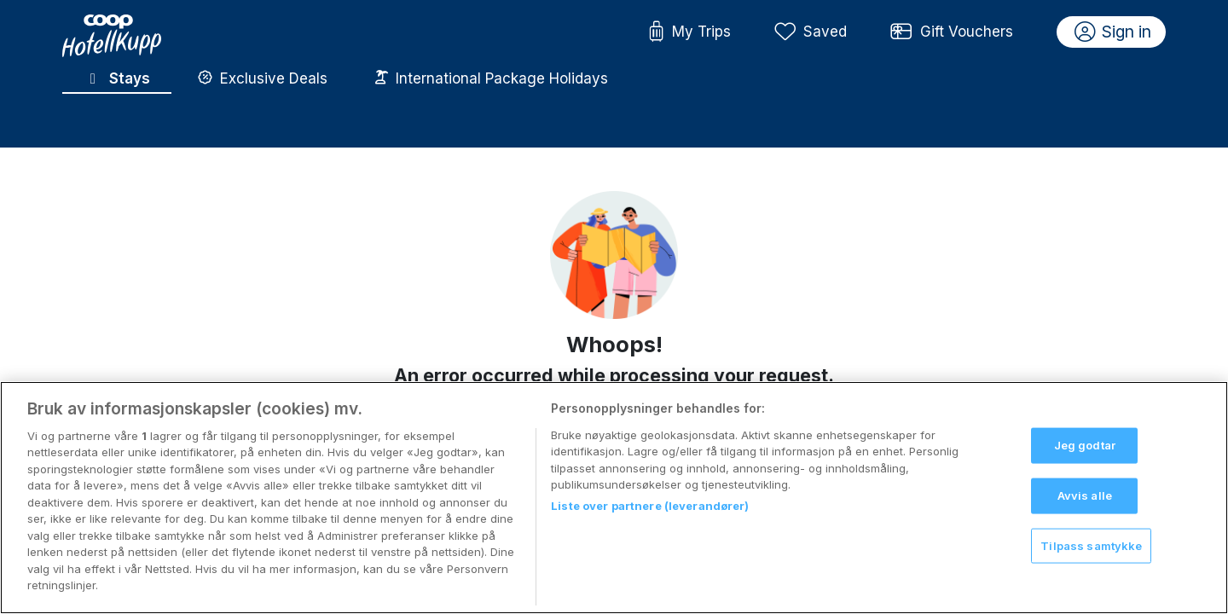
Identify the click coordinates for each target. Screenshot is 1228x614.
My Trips (689, 32)
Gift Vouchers (951, 32)
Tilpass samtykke (1091, 545)
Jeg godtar (1084, 445)
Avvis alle (1084, 495)
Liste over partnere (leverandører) (650, 506)
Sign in (1113, 32)
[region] (614, 497)
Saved (811, 32)
